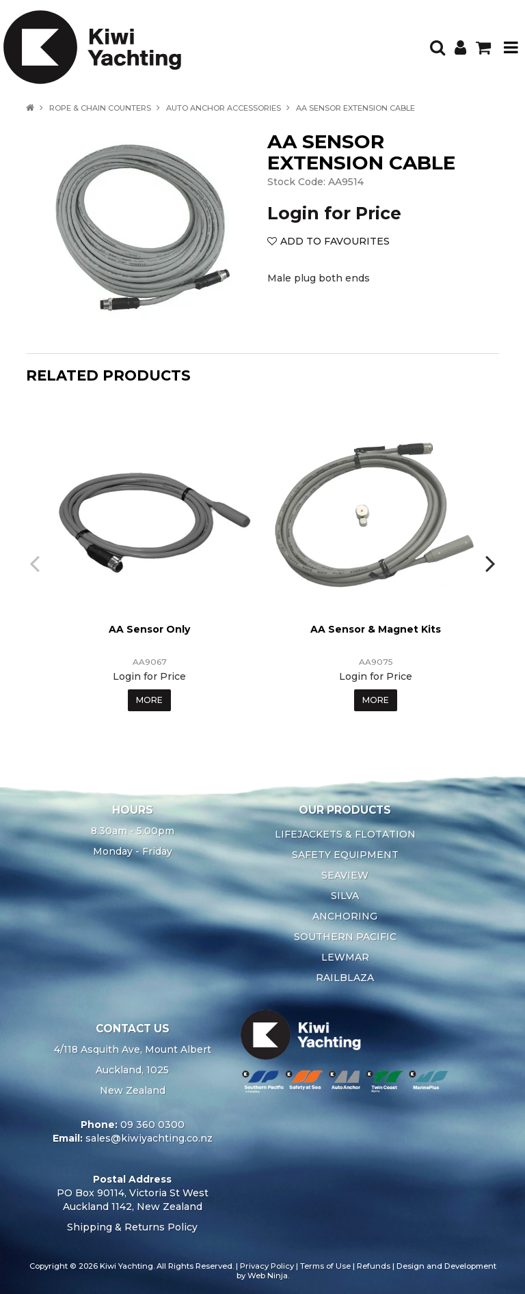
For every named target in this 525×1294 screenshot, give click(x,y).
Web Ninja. (268, 1275)
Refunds (373, 1266)
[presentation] (36, 563)
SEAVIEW (344, 875)
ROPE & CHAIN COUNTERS (100, 108)
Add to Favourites (335, 241)
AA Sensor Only (149, 629)
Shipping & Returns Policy (132, 1227)
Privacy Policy (267, 1266)
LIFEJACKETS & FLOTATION (345, 834)
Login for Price (334, 213)
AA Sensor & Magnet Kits (375, 629)
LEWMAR (345, 957)
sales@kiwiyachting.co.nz (149, 1138)
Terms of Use (325, 1266)
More (149, 700)
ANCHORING (344, 916)
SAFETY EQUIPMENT (345, 855)
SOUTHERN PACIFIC (345, 937)
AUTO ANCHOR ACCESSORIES (223, 108)
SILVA (345, 896)
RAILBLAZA (345, 978)
